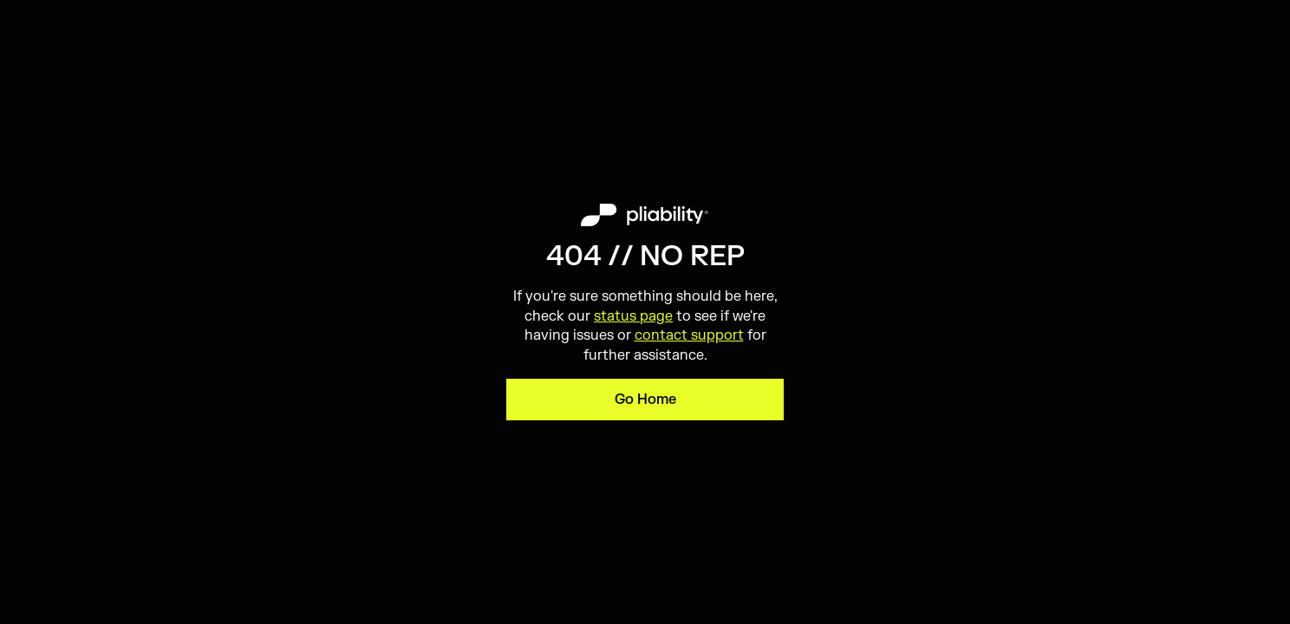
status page (633, 316)
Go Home (645, 399)
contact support (689, 335)
